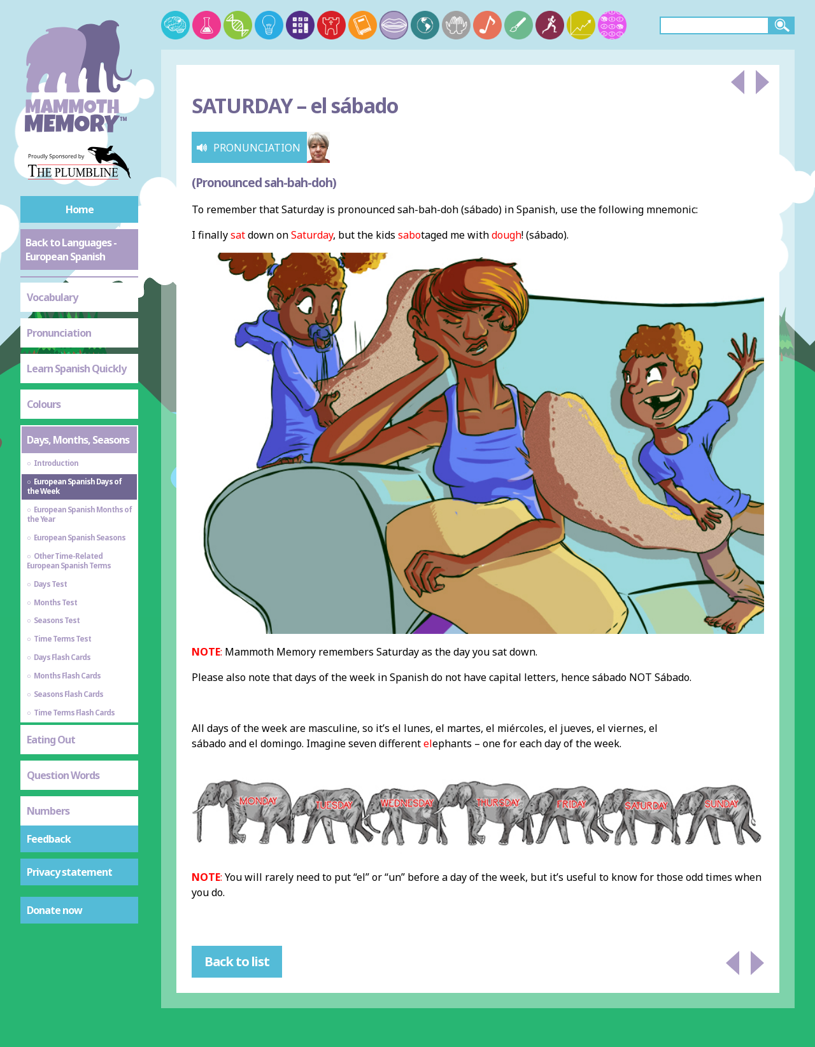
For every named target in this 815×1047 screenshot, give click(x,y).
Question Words (63, 775)
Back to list (236, 961)
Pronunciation (59, 333)
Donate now (54, 910)
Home (80, 209)
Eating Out (51, 740)
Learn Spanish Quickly (76, 369)
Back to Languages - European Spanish (71, 249)
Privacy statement (69, 872)
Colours (43, 404)
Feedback (49, 839)
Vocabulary (52, 297)
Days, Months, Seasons (78, 440)
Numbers (48, 811)
